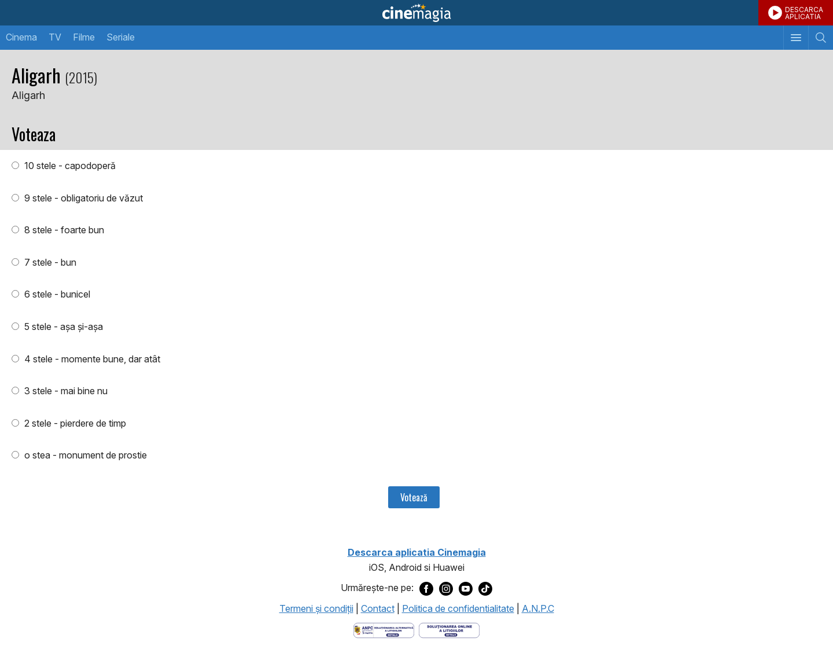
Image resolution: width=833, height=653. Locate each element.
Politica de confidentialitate (458, 608)
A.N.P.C (538, 608)
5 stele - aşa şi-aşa (62, 326)
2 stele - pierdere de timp (74, 423)
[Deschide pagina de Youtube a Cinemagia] (466, 588)
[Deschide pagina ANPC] (383, 630)
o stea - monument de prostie (84, 455)
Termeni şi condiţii (316, 608)
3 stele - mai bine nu (65, 391)
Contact (378, 608)
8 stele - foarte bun (63, 230)
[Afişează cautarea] (820, 37)
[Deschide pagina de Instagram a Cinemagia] (446, 588)
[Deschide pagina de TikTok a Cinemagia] (485, 588)
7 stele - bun (49, 262)
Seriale (120, 37)
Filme (84, 37)
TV (55, 37)
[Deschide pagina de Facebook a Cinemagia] (426, 588)
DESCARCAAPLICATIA (804, 13)
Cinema (21, 37)
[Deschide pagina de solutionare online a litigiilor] (449, 630)
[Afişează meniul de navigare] (795, 37)
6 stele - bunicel (56, 294)
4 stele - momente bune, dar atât (91, 359)
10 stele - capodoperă (69, 165)
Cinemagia (416, 12)
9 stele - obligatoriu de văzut (82, 198)
